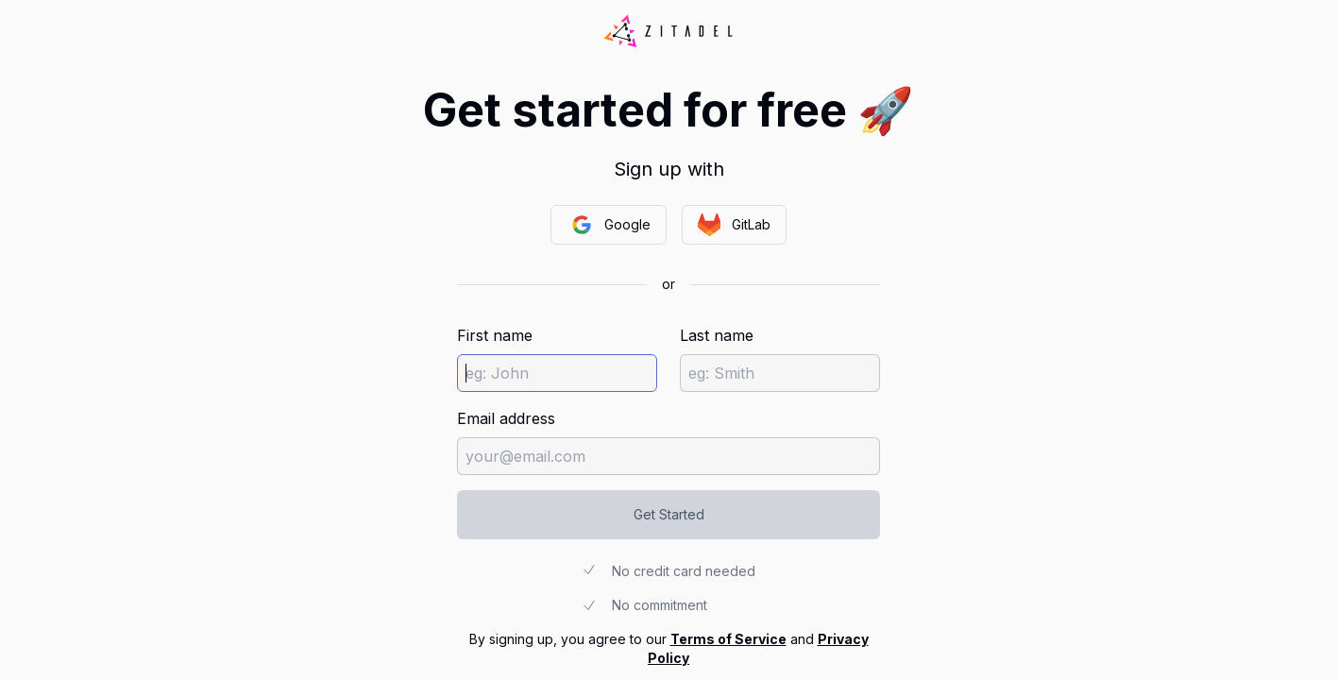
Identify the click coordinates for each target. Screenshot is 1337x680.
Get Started (669, 514)
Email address (506, 418)
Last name (716, 335)
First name (495, 335)
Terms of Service (728, 639)
